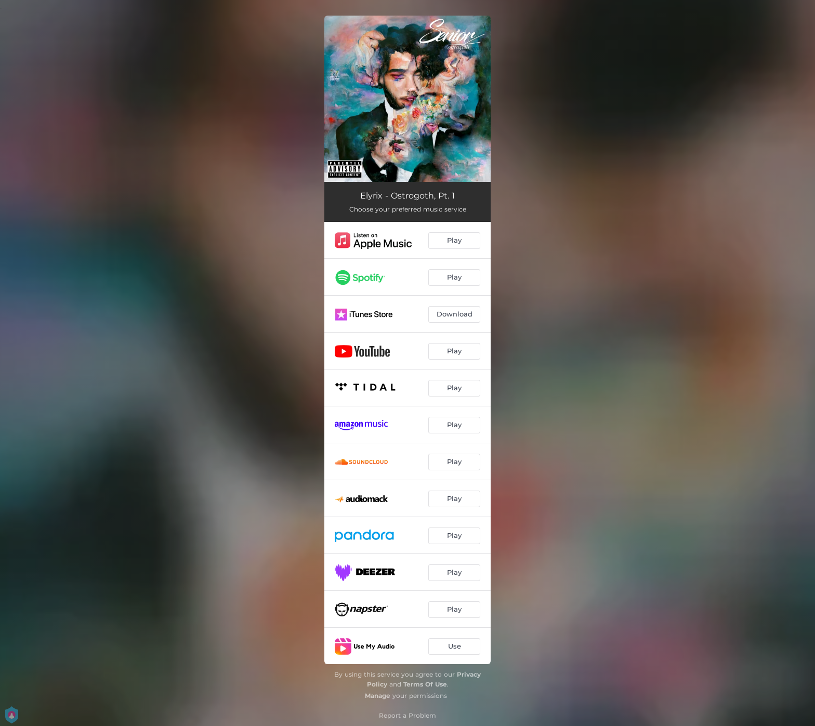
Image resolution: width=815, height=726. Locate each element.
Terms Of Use (425, 684)
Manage (377, 695)
